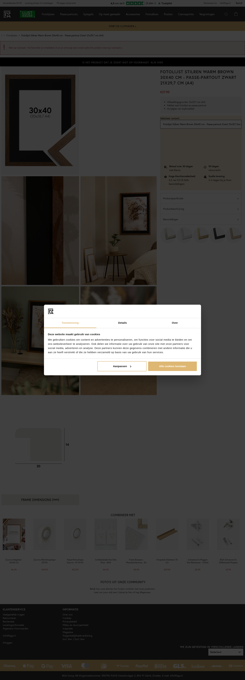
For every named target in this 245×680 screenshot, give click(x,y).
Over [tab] (175, 322)
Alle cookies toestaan (172, 366)
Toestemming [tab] (70, 322)
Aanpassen (122, 366)
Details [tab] (122, 322)
